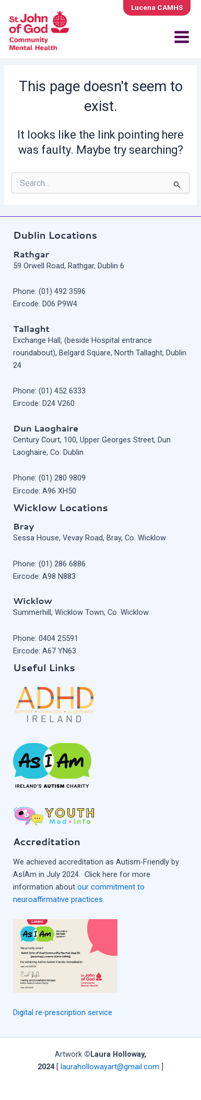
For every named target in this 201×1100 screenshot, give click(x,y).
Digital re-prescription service (62, 1012)
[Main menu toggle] (182, 37)
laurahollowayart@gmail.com (110, 1066)
